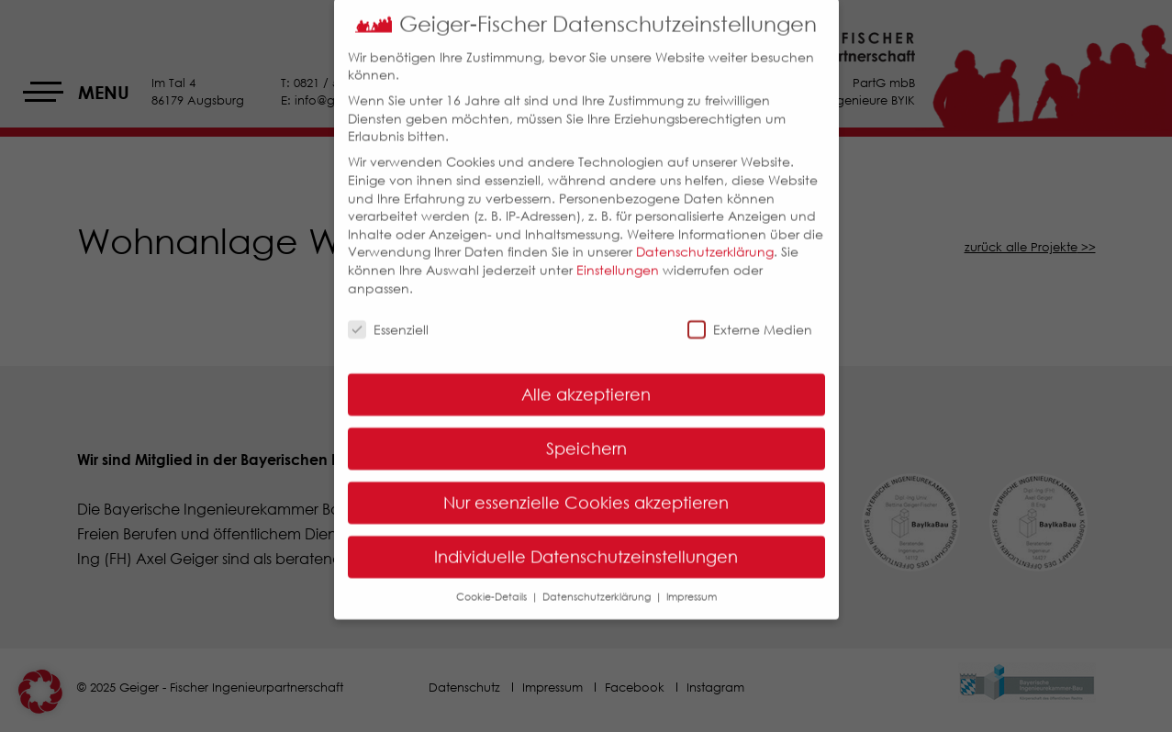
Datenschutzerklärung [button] (597, 585)
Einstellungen (617, 258)
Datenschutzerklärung (705, 241)
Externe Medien (749, 318)
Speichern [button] (586, 437)
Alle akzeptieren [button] (586, 383)
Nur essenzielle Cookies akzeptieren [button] (586, 492)
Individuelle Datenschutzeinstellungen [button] (586, 546)
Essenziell (388, 318)
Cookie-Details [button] (493, 585)
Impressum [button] (691, 585)
